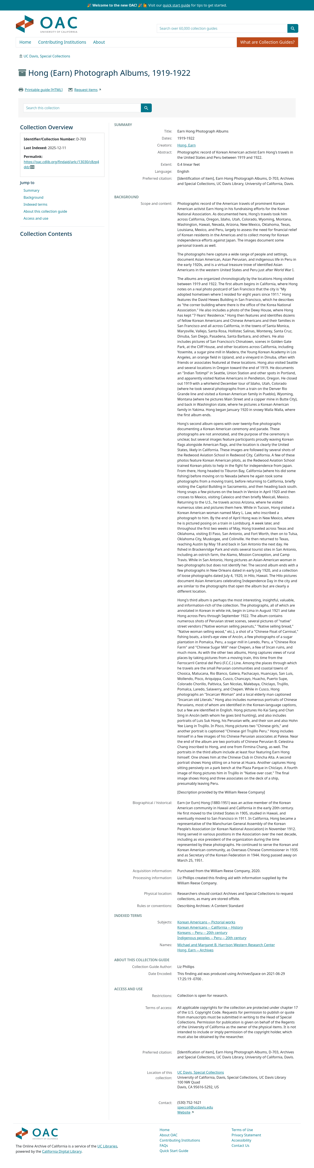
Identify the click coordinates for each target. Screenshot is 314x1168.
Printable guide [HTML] (44, 89)
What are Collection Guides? (267, 42)
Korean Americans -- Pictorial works (206, 922)
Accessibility (241, 1140)
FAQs (164, 1145)
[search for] (222, 28)
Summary (31, 190)
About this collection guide (45, 211)
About (99, 42)
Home (25, 42)
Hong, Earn (186, 145)
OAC (47, 24)
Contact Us (240, 1145)
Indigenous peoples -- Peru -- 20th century (211, 937)
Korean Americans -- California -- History (210, 927)
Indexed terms (35, 204)
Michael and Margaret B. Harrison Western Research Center (226, 944)
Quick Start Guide (174, 1150)
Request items (86, 89)
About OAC (168, 1135)
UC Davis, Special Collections (47, 56)
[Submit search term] (292, 28)
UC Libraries (107, 1146)
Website (183, 1112)
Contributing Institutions (62, 42)
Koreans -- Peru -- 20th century (202, 932)
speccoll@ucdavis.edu (195, 1107)
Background (33, 197)
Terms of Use (242, 1129)
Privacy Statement (246, 1135)
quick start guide (176, 5)
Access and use (36, 218)
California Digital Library (62, 1151)
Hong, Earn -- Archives (195, 950)
